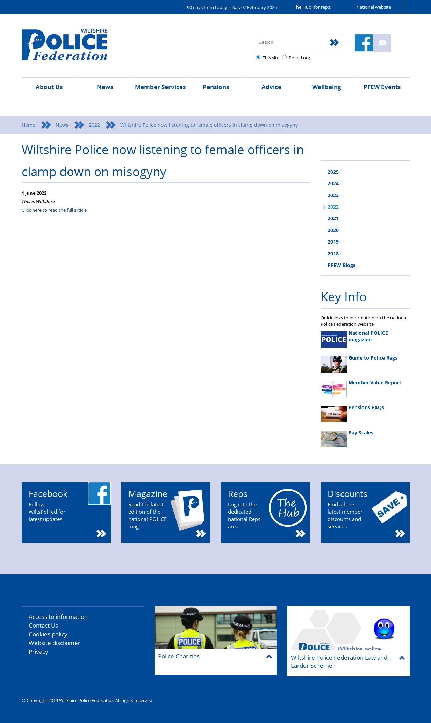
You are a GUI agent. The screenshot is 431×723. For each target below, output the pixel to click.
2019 (333, 241)
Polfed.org (299, 58)
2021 (333, 218)
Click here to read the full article (55, 210)
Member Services (160, 87)
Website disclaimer (54, 643)
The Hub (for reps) (312, 7)
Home (28, 125)
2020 (333, 230)
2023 (333, 195)
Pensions (216, 87)
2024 (333, 183)
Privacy (38, 652)
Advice (271, 87)
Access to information (58, 617)
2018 (333, 253)
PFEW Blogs (341, 265)
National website (373, 7)
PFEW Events (382, 87)
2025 (333, 171)
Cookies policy (48, 634)
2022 (94, 125)
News (105, 87)
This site (271, 58)
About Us (49, 87)
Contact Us (43, 625)
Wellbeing (326, 87)
